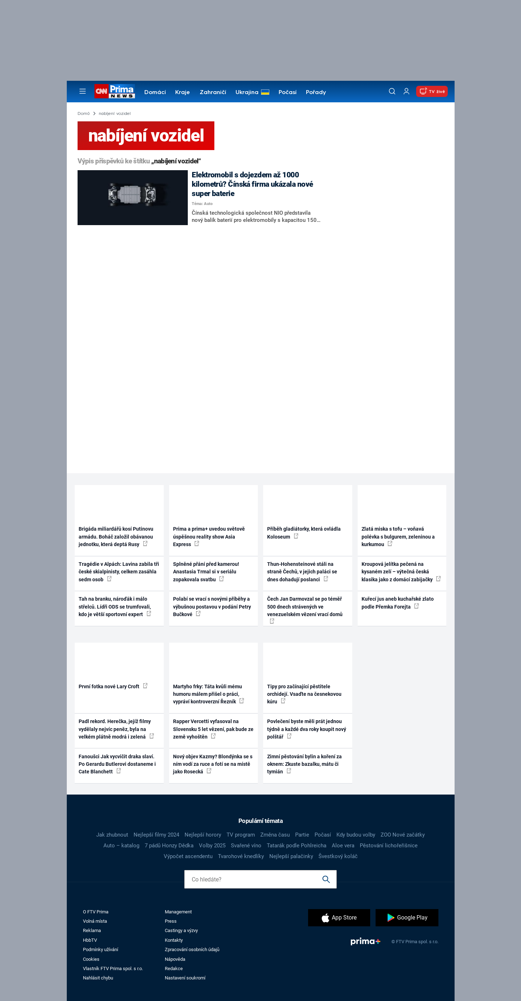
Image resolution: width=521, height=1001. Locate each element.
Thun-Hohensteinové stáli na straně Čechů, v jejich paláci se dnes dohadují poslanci (302, 571)
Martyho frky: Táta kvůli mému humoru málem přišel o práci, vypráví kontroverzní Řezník (208, 694)
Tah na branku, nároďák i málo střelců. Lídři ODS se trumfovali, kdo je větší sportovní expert (115, 606)
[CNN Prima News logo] (114, 91)
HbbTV (90, 940)
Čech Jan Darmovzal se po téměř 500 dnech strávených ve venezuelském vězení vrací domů (305, 610)
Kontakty (174, 940)
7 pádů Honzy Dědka (169, 845)
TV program (241, 835)
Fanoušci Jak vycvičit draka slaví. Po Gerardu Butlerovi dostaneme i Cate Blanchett (117, 764)
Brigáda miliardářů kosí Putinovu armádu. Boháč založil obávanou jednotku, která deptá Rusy (116, 536)
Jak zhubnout (112, 835)
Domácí (155, 93)
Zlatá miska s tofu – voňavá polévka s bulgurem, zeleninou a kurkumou (398, 536)
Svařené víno (246, 845)
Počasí (288, 93)
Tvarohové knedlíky (241, 856)
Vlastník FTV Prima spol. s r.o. (113, 968)
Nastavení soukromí (185, 978)
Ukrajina (247, 93)
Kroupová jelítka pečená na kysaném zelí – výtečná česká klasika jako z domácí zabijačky (401, 571)
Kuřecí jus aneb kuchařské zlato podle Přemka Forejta (398, 602)
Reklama (92, 930)
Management (178, 911)
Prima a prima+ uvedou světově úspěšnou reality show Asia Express (209, 536)
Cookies (91, 959)
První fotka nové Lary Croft (113, 686)
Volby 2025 (212, 845)
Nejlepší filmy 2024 (156, 835)
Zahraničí (213, 93)
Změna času (275, 835)
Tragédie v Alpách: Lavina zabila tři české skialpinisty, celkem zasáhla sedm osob (119, 571)
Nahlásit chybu (98, 978)
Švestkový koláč (338, 856)
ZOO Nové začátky (403, 835)
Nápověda (175, 959)
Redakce (174, 968)
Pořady (316, 93)
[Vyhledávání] (392, 91)
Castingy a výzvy (181, 930)
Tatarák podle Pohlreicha (296, 845)
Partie (302, 835)
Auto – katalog (121, 845)
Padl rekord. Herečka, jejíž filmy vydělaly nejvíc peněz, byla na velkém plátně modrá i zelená (116, 729)
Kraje (182, 93)
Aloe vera (343, 845)
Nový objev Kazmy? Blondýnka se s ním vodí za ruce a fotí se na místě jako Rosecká (212, 764)
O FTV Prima (95, 911)
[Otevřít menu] (82, 91)
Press (171, 921)
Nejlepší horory (203, 835)
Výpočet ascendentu (188, 856)
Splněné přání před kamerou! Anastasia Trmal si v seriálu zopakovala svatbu (206, 571)
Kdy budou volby (355, 835)
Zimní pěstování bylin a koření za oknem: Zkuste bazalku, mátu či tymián (304, 764)
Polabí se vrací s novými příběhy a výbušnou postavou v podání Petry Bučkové (212, 606)
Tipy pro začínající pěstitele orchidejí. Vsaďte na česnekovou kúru (304, 694)
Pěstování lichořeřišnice (389, 845)
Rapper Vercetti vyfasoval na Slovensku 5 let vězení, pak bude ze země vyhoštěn (213, 729)
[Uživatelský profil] (406, 91)
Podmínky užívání (100, 949)
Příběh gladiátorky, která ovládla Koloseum (304, 532)
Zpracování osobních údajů (192, 949)
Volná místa (95, 921)
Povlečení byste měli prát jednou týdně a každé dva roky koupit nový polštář (306, 729)
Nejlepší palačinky (291, 856)
